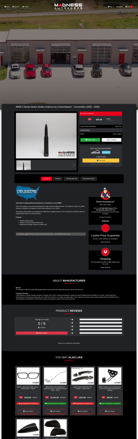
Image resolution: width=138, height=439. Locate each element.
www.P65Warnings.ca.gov (62, 234)
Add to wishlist (111, 140)
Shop (6, 6)
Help (111, 6)
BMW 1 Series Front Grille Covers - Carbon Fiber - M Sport (28, 387)
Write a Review (41, 333)
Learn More (106, 152)
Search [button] (119, 6)
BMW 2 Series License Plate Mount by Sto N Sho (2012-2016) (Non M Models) (110, 388)
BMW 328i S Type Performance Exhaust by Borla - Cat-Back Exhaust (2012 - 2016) (55, 388)
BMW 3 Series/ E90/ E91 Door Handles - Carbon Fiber (82, 387)
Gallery (25, 6)
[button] (74, 136)
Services (16, 6)
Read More (105, 242)
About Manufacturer (89, 178)
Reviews (58, 178)
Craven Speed (117, 134)
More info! (118, 126)
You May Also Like (71, 178)
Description (46, 178)
